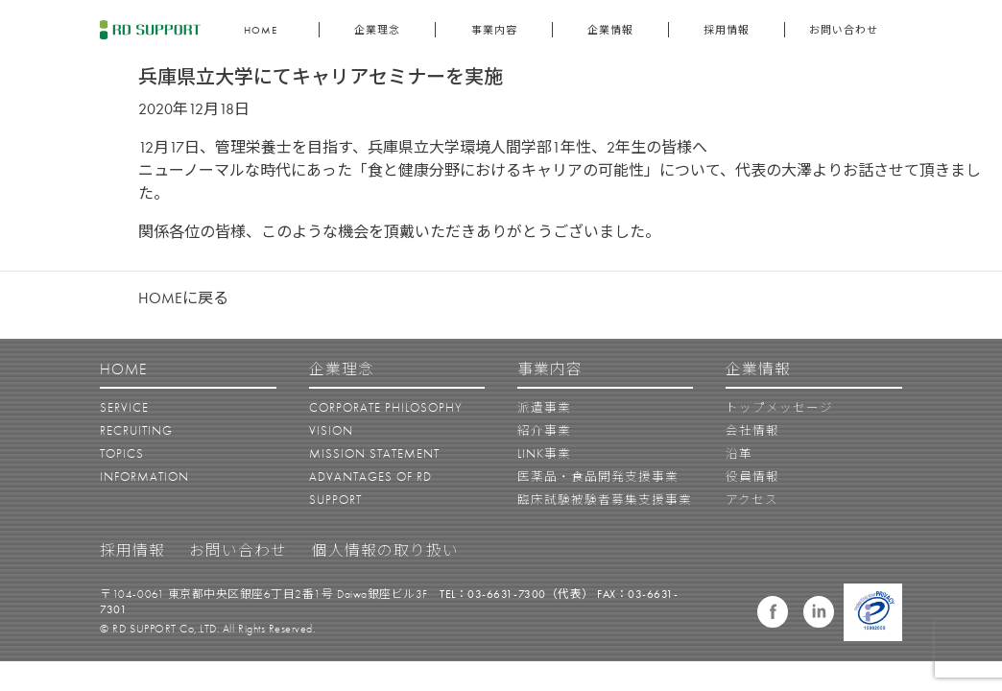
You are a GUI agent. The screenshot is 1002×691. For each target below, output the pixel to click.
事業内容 (494, 29)
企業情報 (610, 29)
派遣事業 (544, 408)
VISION (331, 431)
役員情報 (752, 477)
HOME (260, 29)
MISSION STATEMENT (374, 454)
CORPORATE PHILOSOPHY (386, 408)
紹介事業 (544, 431)
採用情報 (727, 29)
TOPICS (122, 454)
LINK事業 (544, 454)
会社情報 (752, 431)
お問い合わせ (843, 29)
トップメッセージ (779, 408)
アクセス (752, 500)
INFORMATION (144, 477)
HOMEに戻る (183, 298)
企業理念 (377, 29)
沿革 (739, 454)
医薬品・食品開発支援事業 (598, 477)
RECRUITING (136, 431)
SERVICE (124, 408)
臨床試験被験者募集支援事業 (604, 500)
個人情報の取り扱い (385, 550)
